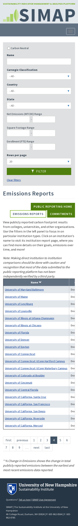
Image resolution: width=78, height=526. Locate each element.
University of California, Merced (24, 425)
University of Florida (17, 332)
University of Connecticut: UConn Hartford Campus (35, 361)
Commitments (61, 214)
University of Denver (17, 339)
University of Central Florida (21, 390)
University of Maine (16, 296)
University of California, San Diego (25, 411)
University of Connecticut (20, 354)
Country (12, 84)
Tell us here (24, 499)
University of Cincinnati (18, 382)
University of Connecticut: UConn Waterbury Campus (36, 368)
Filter (38, 171)
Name (10, 55)
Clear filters (14, 180)
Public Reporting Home (53, 206)
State (10, 99)
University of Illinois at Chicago (23, 325)
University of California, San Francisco (27, 404)
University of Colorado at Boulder (25, 375)
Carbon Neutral (18, 48)
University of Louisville (18, 311)
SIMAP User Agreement (44, 499)
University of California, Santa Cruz (25, 397)
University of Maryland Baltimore (24, 289)
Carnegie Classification (22, 70)
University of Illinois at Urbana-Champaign (29, 318)
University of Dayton (17, 347)
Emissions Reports (28, 214)
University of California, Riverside (25, 418)
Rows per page (17, 155)
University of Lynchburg (19, 304)
